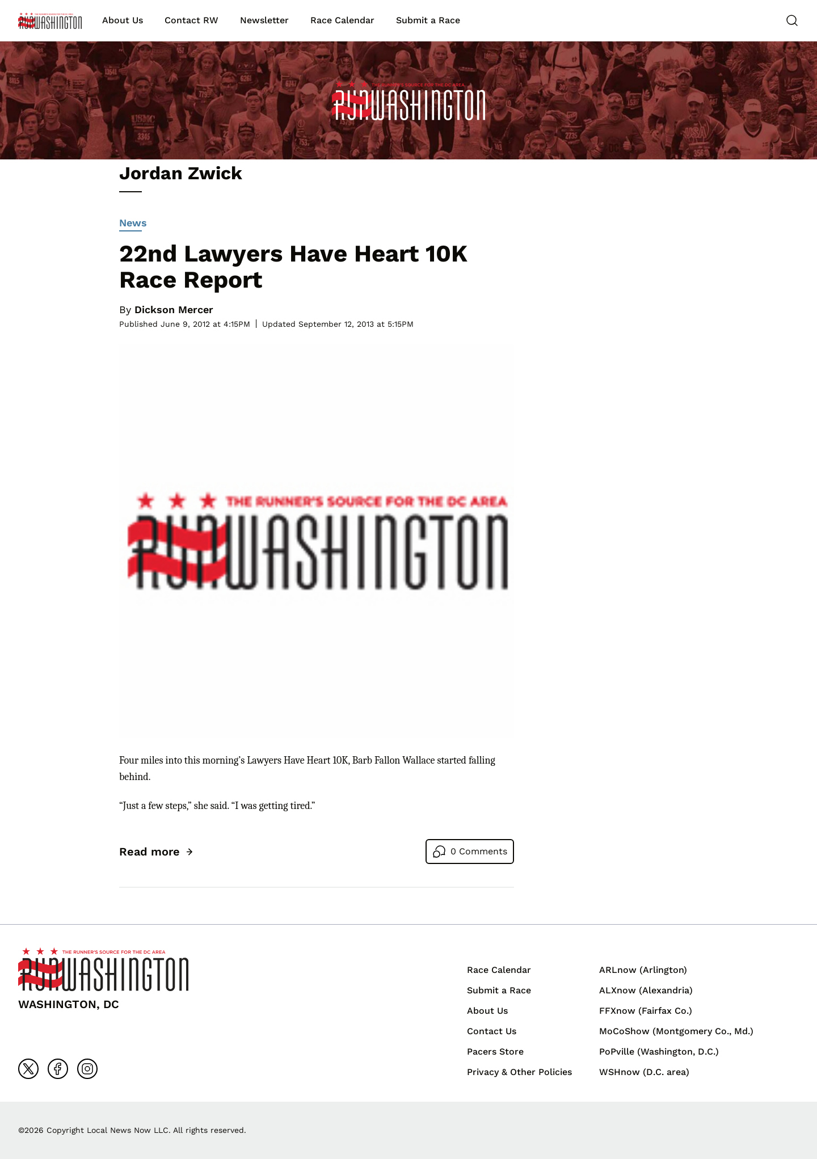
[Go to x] (28, 1069)
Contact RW (191, 20)
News (133, 224)
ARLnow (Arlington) (643, 969)
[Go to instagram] (87, 1069)
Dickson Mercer (173, 309)
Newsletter (264, 20)
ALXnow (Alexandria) (646, 990)
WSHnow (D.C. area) (644, 1072)
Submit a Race (428, 20)
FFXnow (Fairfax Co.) (645, 1010)
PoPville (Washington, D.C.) (659, 1051)
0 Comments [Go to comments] (478, 851)
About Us (122, 20)
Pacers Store (495, 1051)
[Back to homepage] (50, 20)
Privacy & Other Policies (519, 1072)
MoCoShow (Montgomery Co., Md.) (676, 1031)
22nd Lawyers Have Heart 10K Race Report (293, 266)
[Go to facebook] (58, 1069)
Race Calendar (342, 20)
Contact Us (491, 1031)
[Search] (792, 20)
